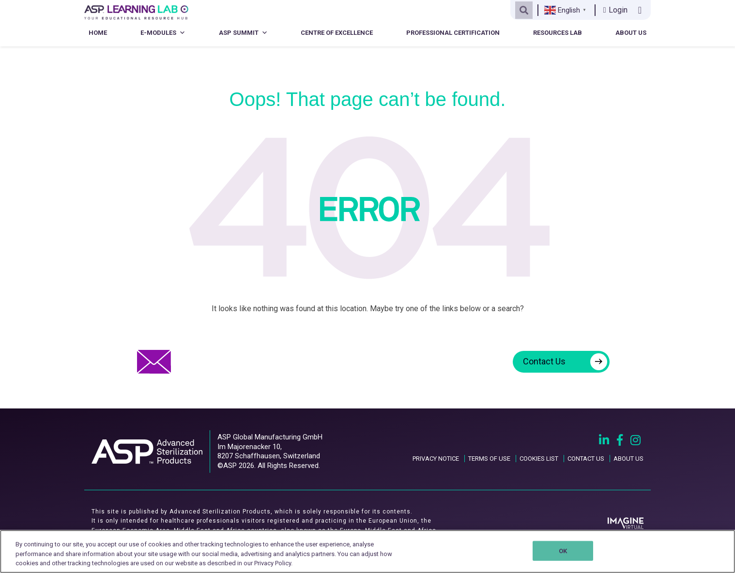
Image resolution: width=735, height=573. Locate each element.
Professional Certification (453, 33)
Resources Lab (557, 33)
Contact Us (565, 361)
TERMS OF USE (489, 458)
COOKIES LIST (539, 458)
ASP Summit (243, 33)
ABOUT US (628, 458)
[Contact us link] (642, 10)
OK (563, 550)
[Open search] (524, 10)
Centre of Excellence (337, 33)
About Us (630, 33)
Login (615, 10)
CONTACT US (585, 458)
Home (98, 33)
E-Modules (162, 33)
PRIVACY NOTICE (436, 458)
